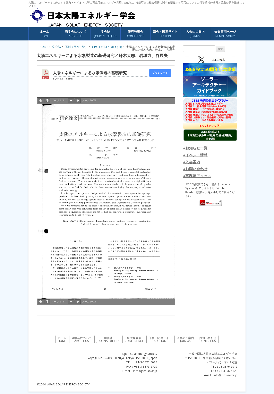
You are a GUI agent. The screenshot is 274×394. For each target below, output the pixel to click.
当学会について (75, 33)
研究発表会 (135, 33)
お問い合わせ (207, 339)
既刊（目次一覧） (76, 47)
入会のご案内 (195, 33)
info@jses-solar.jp (225, 375)
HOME (44, 47)
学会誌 (105, 33)
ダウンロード (160, 73)
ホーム (44, 33)
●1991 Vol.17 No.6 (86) (106, 47)
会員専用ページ (225, 33)
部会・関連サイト (165, 33)
